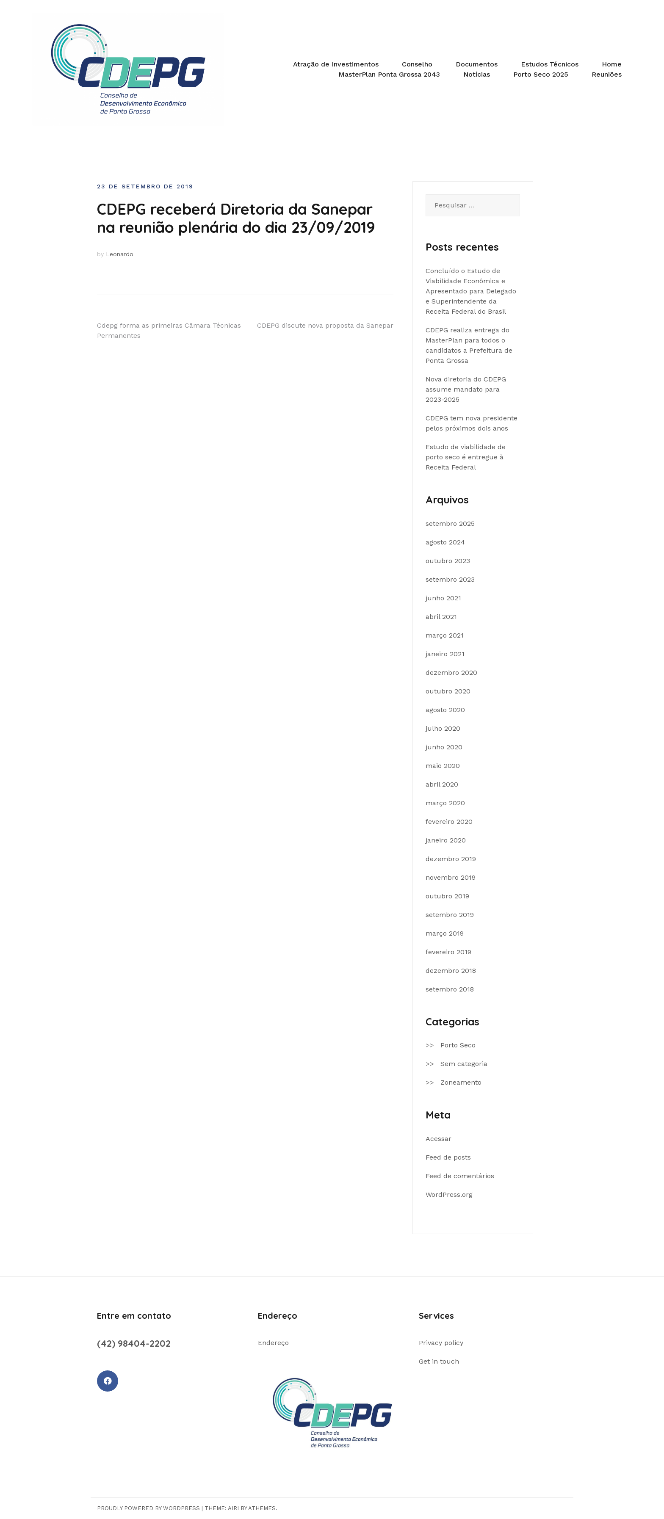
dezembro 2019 (451, 859)
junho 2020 (444, 747)
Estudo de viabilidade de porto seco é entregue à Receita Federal (466, 457)
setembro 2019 (450, 915)
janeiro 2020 (446, 840)
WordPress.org (449, 1194)
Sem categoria (463, 1064)
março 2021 (445, 635)
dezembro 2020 (451, 672)
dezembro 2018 (451, 971)
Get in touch (439, 1361)
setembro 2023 (450, 579)
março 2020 (445, 803)
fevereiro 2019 (448, 952)
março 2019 (445, 933)
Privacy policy (441, 1343)
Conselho (417, 64)
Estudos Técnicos (549, 64)
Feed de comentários (460, 1176)
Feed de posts (448, 1157)
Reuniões (607, 74)
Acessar (438, 1139)
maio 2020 (443, 766)
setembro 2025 (450, 523)
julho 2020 (443, 728)
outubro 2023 (448, 561)
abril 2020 (442, 784)
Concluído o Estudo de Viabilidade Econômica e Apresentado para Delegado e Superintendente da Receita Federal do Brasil (471, 291)
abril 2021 (441, 617)
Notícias (476, 74)
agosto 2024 (445, 542)
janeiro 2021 (445, 654)
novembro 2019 (451, 877)
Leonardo (119, 254)
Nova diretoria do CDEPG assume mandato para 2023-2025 (466, 389)
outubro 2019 (447, 896)
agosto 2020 (445, 710)
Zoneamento (460, 1082)
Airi (233, 1508)
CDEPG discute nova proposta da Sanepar (325, 325)
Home (612, 64)
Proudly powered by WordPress (148, 1508)
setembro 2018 (450, 989)
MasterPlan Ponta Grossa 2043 (389, 74)
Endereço (273, 1343)
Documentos (477, 64)
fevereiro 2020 (449, 821)
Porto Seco (458, 1045)
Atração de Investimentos (336, 64)
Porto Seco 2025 (540, 74)
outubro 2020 (448, 691)
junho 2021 (443, 598)
